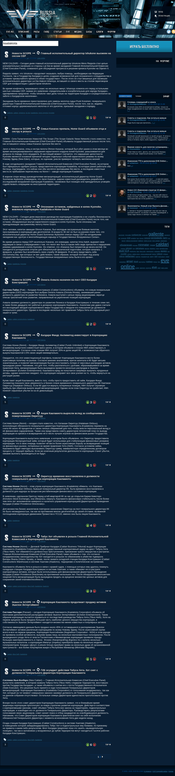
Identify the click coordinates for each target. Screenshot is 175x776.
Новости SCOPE (21, 53)
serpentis (123, 238)
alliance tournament (132, 241)
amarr (129, 261)
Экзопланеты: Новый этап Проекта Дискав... (148, 206)
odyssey (129, 248)
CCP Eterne (41, 285)
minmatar (143, 244)
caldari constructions (20, 319)
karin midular (156, 241)
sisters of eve (148, 241)
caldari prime (136, 254)
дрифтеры (133, 251)
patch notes (164, 268)
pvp (134, 248)
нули (157, 248)
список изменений (146, 254)
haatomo (46, 586)
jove (138, 238)
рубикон (165, 254)
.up (27, 58)
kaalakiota (34, 113)
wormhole (122, 235)
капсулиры (142, 262)
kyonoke (52, 113)
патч (165, 238)
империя (142, 268)
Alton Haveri (41, 211)
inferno (122, 256)
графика (149, 262)
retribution (157, 251)
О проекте (147, 771)
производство (145, 256)
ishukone (22, 113)
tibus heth (31, 586)
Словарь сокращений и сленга (141, 102)
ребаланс (130, 256)
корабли (133, 238)
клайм (137, 268)
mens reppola (43, 113)
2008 (158, 268)
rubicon (160, 254)
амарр (152, 256)
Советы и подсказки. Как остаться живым (146, 118)
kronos (141, 238)
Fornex (171, 771)
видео (164, 251)
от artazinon (132, 163)
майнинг (140, 241)
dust (136, 261)
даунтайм (128, 235)
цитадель (148, 268)
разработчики (163, 248)
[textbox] (30, 43)
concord (147, 238)
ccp (128, 238)
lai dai (28, 113)
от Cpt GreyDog (134, 192)
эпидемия (16, 191)
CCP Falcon (41, 481)
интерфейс (156, 238)
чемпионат (163, 241)
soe (169, 251)
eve (154, 267)
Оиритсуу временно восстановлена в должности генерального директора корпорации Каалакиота (56, 477)
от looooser (132, 208)
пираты (129, 254)
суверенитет (150, 251)
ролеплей (145, 235)
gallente (10, 113)
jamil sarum (161, 256)
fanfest (154, 254)
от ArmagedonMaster (136, 104)
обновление (126, 245)
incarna (123, 248)
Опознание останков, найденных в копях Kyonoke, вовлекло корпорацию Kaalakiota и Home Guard (56, 208)
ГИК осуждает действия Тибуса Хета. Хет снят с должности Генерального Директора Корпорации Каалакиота (55, 671)
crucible (124, 254)
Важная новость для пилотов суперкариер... (148, 147)
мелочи (147, 248)
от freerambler (133, 149)
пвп (119, 238)
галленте (167, 235)
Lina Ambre (41, 58)
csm (156, 256)
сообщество (136, 235)
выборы (138, 256)
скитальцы (140, 248)
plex (159, 262)
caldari (16, 113)
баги (138, 251)
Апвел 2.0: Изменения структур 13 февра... (147, 190)
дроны (155, 262)
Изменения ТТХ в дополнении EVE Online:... (147, 161)
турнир (152, 245)
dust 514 (124, 250)
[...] (128, 111)
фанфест (152, 248)
